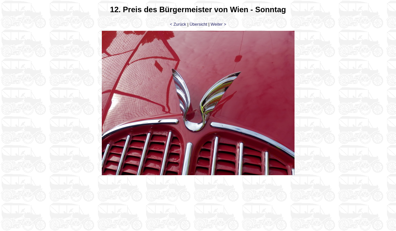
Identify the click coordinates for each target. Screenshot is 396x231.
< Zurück (178, 24)
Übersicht (198, 24)
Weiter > (218, 24)
